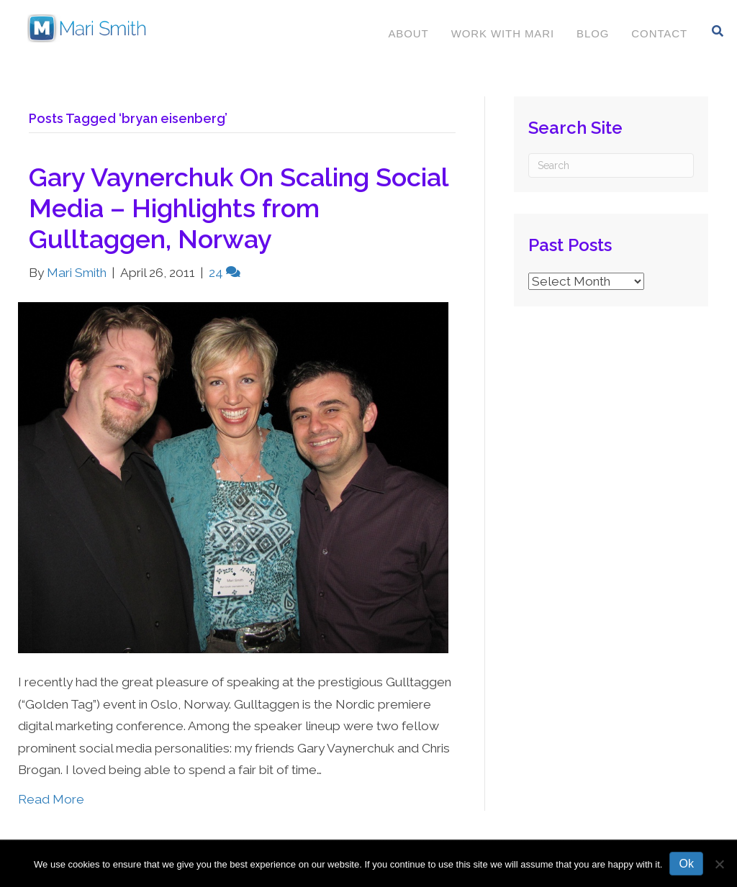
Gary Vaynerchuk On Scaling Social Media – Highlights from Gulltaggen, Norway (238, 208)
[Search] (716, 31)
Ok (686, 864)
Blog (591, 33)
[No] (719, 864)
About (406, 33)
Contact (658, 33)
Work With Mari (501, 33)
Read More (51, 799)
